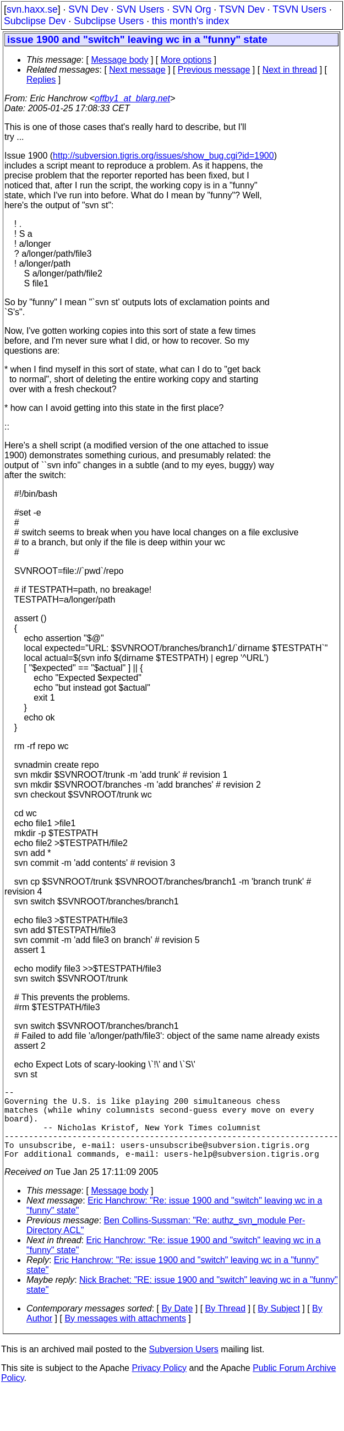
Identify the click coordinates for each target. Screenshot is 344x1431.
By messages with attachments (125, 1336)
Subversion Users (184, 1367)
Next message (137, 69)
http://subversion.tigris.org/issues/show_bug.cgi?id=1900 (163, 155)
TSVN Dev (242, 9)
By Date (177, 1326)
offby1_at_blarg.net (132, 98)
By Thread (225, 1326)
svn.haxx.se (32, 9)
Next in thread (290, 69)
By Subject (278, 1326)
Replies (41, 79)
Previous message (214, 69)
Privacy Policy (159, 1385)
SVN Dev (88, 9)
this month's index (190, 20)
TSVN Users (299, 9)
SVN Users (140, 9)
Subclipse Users (109, 20)
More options (186, 59)
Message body (119, 59)
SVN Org (191, 9)
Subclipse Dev (34, 20)
